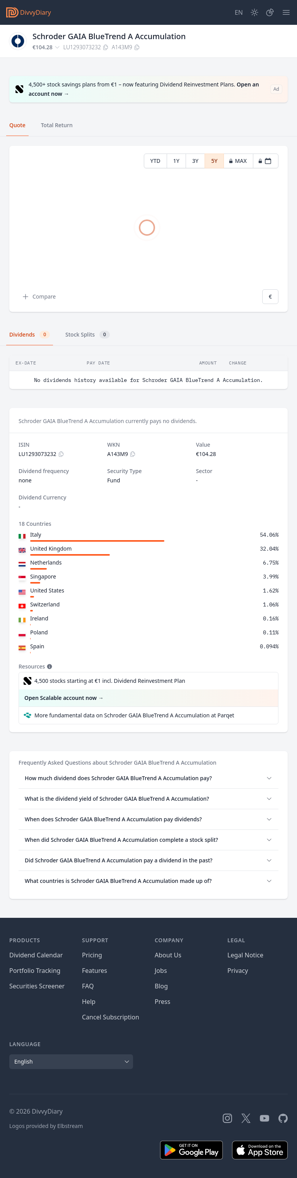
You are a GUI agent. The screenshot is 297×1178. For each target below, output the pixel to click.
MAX (238, 160)
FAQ (88, 986)
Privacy (237, 970)
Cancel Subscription (110, 1017)
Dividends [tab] (29, 335)
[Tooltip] (49, 666)
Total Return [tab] (57, 125)
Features (94, 970)
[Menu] (286, 12)
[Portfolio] (270, 12)
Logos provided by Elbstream (46, 1126)
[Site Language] (239, 12)
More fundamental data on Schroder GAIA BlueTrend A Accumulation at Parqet (134, 715)
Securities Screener (37, 986)
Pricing (92, 955)
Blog (161, 986)
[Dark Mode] (254, 12)
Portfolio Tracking (34, 970)
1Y (176, 160)
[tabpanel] (148, 229)
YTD (155, 160)
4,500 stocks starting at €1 (109, 681)
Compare (39, 297)
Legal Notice (245, 955)
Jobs (161, 970)
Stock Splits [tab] (87, 335)
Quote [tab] (17, 125)
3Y (195, 160)
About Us (168, 955)
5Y (214, 160)
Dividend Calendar (36, 955)
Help (89, 1001)
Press (162, 1001)
